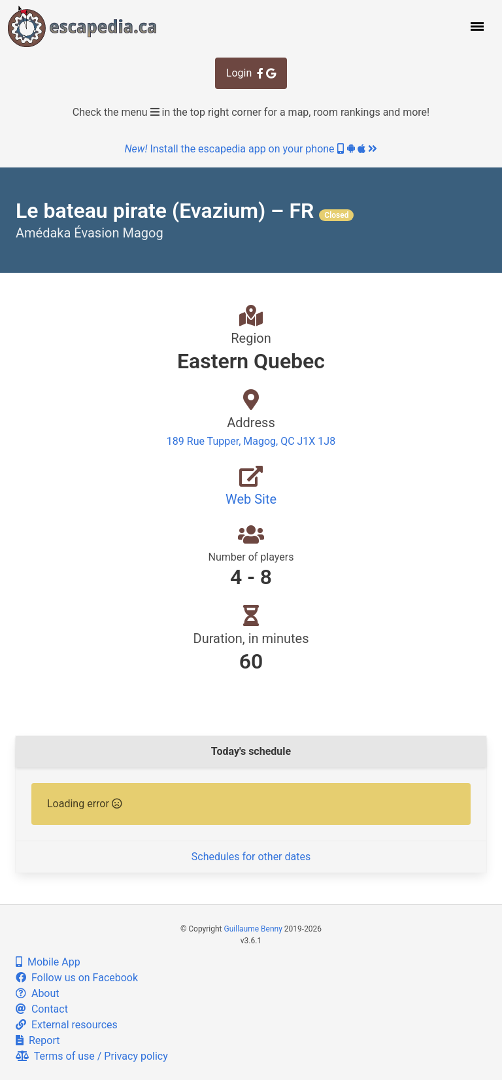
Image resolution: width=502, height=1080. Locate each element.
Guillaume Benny (253, 928)
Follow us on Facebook (77, 977)
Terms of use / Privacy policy (92, 1056)
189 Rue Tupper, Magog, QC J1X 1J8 (251, 441)
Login (251, 73)
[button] (476, 26)
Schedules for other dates (251, 856)
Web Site (251, 499)
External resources (67, 1025)
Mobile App (48, 962)
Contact (42, 1009)
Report (37, 1040)
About (37, 993)
